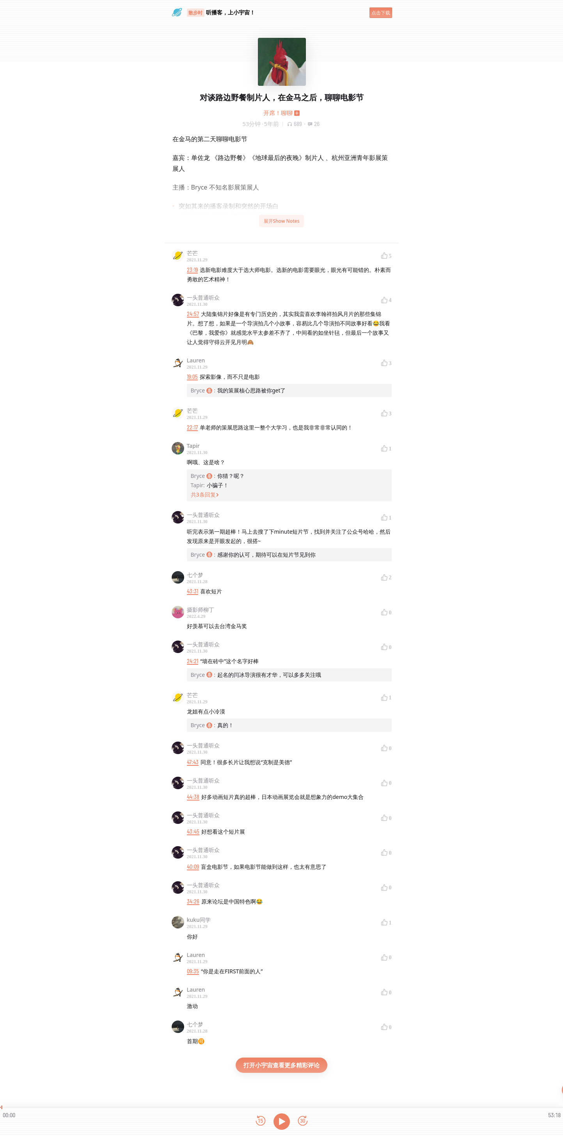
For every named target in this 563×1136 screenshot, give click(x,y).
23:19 (192, 269)
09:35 (193, 971)
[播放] (282, 1121)
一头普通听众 (203, 297)
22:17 (192, 427)
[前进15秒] (303, 1121)
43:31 (192, 591)
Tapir (193, 445)
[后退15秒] (261, 1121)
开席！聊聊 (278, 113)
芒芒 (192, 253)
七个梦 (195, 575)
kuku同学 (199, 919)
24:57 (193, 314)
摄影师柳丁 (200, 609)
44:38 (193, 796)
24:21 (192, 661)
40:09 (193, 866)
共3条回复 (205, 494)
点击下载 (380, 12)
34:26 (193, 901)
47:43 (193, 762)
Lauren (196, 360)
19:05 (192, 376)
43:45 (193, 831)
